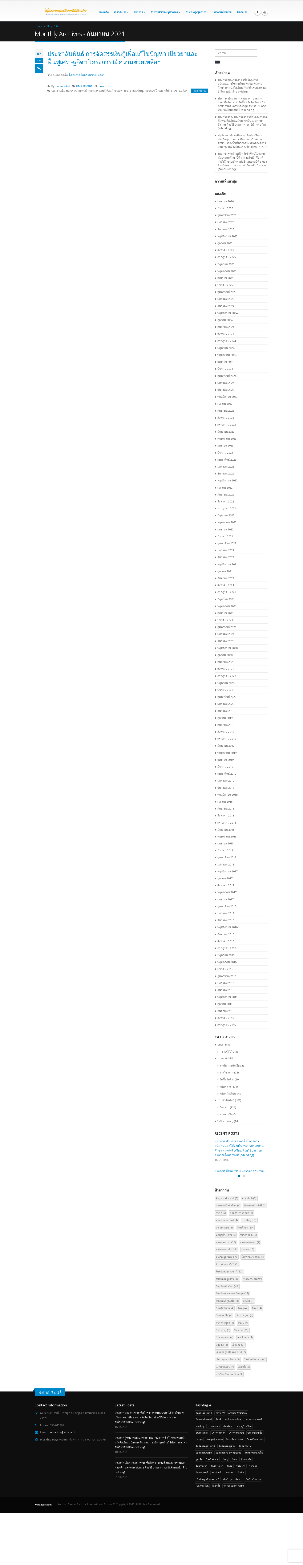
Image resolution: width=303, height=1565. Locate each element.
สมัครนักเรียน (227, 1093)
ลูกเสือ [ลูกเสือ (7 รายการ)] (248, 1353)
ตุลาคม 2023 (225, 403)
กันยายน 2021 (225, 578)
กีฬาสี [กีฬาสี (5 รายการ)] (221, 1265)
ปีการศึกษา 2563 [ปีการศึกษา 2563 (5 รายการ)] (227, 1317)
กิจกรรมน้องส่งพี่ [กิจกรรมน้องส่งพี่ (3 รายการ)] (255, 1258)
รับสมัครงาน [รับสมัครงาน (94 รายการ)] (252, 1331)
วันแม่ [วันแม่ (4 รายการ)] (243, 1375)
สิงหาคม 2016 (225, 941)
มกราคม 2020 (225, 704)
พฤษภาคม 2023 (227, 438)
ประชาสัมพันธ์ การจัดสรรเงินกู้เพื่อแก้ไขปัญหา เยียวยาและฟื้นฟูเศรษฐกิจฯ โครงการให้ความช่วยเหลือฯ (122, 57)
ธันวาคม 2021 (225, 557)
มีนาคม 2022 (225, 536)
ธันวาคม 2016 (225, 920)
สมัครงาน (225, 1086)
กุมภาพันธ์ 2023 (226, 459)
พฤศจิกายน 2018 (227, 794)
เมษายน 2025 (225, 278)
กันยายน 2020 (225, 662)
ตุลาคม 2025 (225, 243)
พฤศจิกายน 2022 (227, 480)
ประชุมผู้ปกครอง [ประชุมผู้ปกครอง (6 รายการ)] (227, 1309)
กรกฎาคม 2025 (226, 257)
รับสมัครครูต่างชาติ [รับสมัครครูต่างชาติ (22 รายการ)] (229, 1324)
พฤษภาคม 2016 (227, 962)
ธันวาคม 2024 (225, 306)
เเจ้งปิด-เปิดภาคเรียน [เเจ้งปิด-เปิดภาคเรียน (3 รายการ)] (229, 1426)
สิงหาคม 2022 (225, 501)
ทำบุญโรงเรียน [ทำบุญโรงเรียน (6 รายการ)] (226, 1287)
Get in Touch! (50, 1445)
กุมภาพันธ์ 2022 (226, 543)
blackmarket (62, 86)
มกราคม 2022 (225, 550)
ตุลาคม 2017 (225, 878)
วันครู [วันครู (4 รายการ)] (242, 1360)
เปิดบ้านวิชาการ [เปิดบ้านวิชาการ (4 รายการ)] (254, 1412)
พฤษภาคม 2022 (227, 522)
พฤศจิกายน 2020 (227, 648)
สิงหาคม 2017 (225, 885)
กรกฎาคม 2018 (226, 822)
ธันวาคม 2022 (225, 473)
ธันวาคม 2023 (225, 390)
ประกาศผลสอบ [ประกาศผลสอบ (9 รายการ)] (250, 1294)
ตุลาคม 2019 (225, 718)
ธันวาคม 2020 (225, 641)
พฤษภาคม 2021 (227, 606)
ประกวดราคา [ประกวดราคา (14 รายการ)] (226, 1294)
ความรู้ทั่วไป (226, 1051)
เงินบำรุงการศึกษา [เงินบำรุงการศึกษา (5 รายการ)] (228, 1412)
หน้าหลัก (104, 12)
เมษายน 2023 (225, 445)
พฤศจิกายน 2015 (227, 997)
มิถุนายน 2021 (225, 599)
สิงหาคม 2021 (225, 585)
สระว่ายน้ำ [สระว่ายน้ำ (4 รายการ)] (245, 1390)
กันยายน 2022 (225, 494)
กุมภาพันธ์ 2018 (226, 857)
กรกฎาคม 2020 (226, 676)
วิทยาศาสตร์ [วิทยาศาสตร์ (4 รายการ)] (224, 1390)
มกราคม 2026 (225, 222)
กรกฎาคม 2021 (226, 592)
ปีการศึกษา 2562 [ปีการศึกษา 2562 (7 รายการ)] (253, 1309)
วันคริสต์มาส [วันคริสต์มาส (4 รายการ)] (225, 1360)
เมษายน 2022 (225, 529)
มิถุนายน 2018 (225, 829)
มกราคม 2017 (225, 913)
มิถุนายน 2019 (225, 745)
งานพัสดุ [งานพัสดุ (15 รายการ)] (249, 1273)
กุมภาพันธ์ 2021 (226, 627)
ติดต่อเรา (242, 12)
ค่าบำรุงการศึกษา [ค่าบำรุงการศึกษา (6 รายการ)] (241, 1265)
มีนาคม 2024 (225, 369)
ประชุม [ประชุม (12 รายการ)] (247, 1302)
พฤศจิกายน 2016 (227, 927)
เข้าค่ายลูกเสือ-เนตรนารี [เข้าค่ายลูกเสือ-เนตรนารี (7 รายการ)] (231, 1404)
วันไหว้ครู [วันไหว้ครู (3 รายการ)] (223, 1382)
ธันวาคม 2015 (225, 990)
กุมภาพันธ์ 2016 (226, 976)
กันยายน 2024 (225, 327)
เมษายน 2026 (225, 201)
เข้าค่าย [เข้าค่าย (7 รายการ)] (238, 1397)
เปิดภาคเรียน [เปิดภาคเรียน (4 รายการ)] (225, 1419)
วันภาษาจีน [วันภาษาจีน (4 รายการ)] (224, 1368)
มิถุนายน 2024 (225, 348)
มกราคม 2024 (225, 383)
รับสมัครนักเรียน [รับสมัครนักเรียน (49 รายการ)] (227, 1338)
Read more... (199, 91)
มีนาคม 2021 (225, 620)
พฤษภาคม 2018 (227, 836)
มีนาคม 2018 (225, 850)
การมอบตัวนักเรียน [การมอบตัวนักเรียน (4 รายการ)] (228, 1258)
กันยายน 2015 (225, 1011)
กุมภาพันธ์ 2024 (226, 376)
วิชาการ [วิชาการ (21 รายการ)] (241, 1382)
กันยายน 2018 (225, 808)
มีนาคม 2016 (225, 969)
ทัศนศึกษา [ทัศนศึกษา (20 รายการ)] (245, 1280)
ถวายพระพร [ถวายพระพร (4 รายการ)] (224, 1280)
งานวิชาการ (226, 1072)
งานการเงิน (226, 1114)
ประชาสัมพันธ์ (84, 86)
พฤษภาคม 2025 (227, 271)
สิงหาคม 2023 (225, 418)
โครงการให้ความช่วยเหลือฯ (87, 75)
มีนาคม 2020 (225, 690)
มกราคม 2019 (225, 780)
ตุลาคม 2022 (225, 487)
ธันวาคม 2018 (225, 788)
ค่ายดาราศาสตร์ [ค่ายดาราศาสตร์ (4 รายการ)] (227, 1273)
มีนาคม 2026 (225, 208)
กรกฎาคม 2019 (226, 739)
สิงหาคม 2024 (225, 334)
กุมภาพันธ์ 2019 (226, 773)
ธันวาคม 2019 (225, 711)
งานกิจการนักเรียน (230, 1065)
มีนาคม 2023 (225, 453)
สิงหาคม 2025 (225, 250)
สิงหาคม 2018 (225, 815)
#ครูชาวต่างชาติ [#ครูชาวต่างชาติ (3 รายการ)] (227, 1250)
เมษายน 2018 (225, 843)
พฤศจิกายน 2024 (227, 313)
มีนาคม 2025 (225, 285)
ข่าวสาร (138, 12)
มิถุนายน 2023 (225, 431)
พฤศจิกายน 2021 (227, 564)
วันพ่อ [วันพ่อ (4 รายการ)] (257, 1360)
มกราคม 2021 (225, 634)
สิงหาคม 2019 (225, 732)
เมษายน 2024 (225, 362)
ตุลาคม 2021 (225, 571)
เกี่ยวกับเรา (120, 12)
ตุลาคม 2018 (225, 801)
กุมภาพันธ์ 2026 (226, 215)
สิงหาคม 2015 (225, 1018)
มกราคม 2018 (225, 864)
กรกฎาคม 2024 (226, 341)
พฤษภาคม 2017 (227, 892)
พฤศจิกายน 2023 (227, 397)
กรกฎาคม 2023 (226, 425)
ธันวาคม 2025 (225, 229)
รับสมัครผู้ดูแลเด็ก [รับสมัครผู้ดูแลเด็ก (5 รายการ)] (227, 1353)
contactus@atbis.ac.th (62, 1485)
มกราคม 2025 (225, 299)
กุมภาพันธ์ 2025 (226, 292)
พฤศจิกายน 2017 (227, 871)
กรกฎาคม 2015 (226, 1025)
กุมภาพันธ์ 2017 (226, 906)
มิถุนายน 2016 (225, 955)
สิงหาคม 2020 (225, 669)
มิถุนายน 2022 (225, 515)
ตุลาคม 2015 (225, 1004)
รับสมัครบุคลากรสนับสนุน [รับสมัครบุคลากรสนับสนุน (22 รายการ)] (232, 1346)
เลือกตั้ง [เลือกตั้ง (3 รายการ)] (244, 1419)
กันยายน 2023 (225, 410)
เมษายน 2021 (225, 613)
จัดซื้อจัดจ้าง (226, 1079)
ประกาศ (222, 1058)
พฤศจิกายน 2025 (227, 236)
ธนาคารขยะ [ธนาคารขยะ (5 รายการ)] (248, 1287)
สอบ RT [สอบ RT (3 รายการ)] (222, 1397)
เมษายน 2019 (225, 760)
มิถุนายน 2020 (225, 683)
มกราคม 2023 (225, 466)
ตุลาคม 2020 (225, 655)
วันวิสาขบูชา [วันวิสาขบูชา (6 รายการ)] (225, 1375)
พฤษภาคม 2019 (227, 753)
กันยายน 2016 (225, 934)
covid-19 (104, 86)
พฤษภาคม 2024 (227, 355)
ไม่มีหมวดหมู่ (225, 1121)
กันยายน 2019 (225, 725)
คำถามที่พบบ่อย (222, 12)
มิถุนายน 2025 (225, 264)
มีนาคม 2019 (225, 767)
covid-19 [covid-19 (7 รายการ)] (249, 1250)
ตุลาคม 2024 (225, 320)
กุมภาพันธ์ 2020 (226, 697)
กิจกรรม (224, 1107)
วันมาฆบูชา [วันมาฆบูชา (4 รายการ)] (244, 1368)
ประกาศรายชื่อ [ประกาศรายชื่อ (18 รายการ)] (226, 1302)
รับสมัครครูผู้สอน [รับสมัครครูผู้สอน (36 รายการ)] (227, 1331)
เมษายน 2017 (225, 899)
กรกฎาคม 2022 (226, 508)
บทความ (222, 1044)
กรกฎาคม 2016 (226, 948)
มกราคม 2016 (225, 983)
